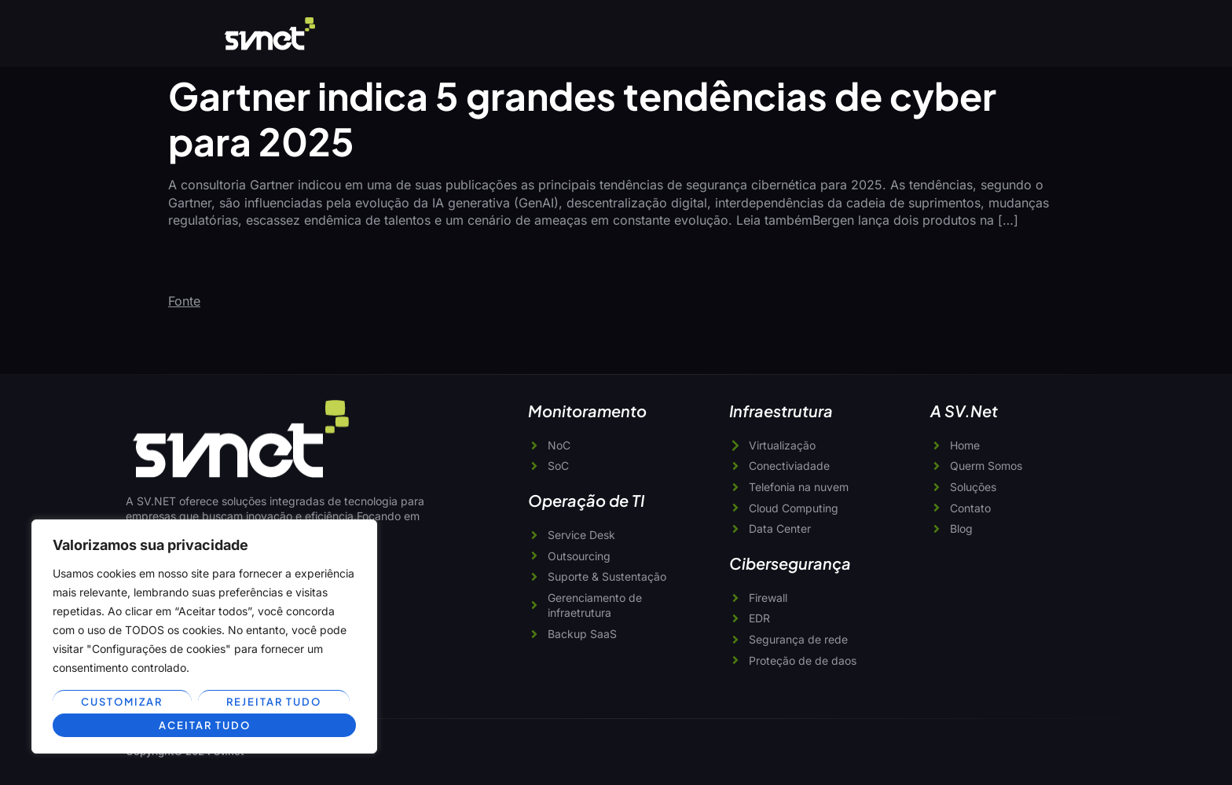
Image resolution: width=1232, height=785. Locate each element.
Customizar (122, 701)
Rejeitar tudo (274, 701)
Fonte (184, 301)
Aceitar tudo (204, 725)
